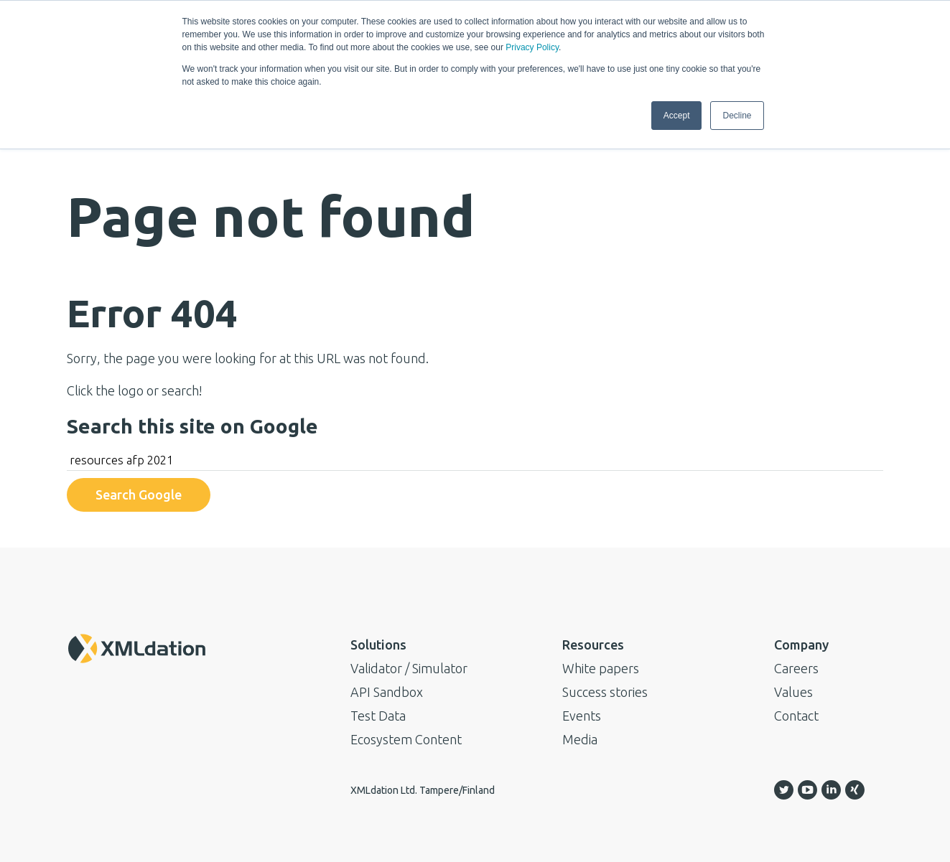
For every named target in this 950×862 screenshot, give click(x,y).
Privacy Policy (532, 47)
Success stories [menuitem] (605, 692)
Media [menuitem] (579, 739)
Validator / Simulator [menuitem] (408, 668)
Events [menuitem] (581, 715)
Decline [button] (736, 116)
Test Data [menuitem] (378, 715)
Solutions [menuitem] (378, 644)
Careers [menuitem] (796, 668)
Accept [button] (676, 116)
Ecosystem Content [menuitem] (406, 739)
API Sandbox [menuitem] (386, 692)
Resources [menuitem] (593, 644)
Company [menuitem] (801, 644)
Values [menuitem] (793, 692)
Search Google (139, 494)
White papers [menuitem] (600, 668)
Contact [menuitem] (796, 715)
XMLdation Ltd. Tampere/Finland (422, 790)
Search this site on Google (192, 426)
